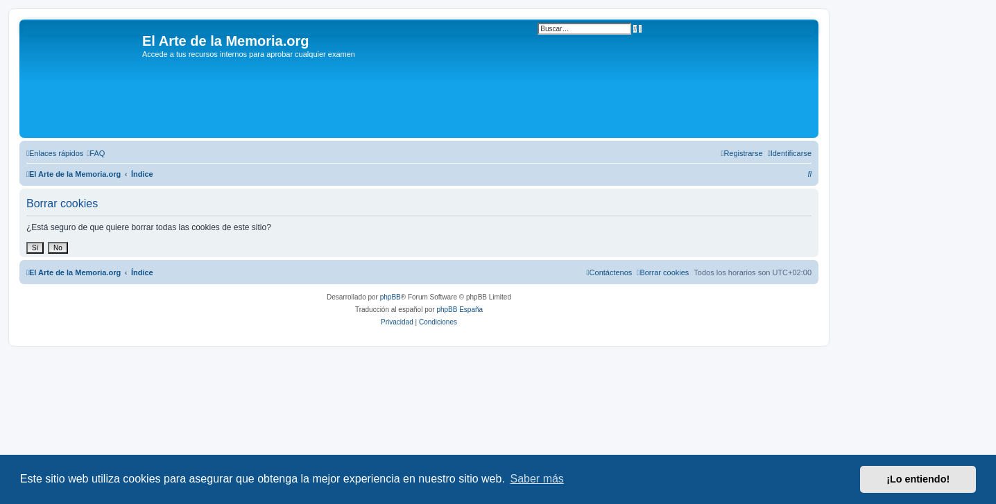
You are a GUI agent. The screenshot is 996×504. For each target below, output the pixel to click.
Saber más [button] (537, 479)
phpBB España (459, 309)
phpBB (390, 297)
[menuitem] (96, 153)
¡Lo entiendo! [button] (918, 479)
